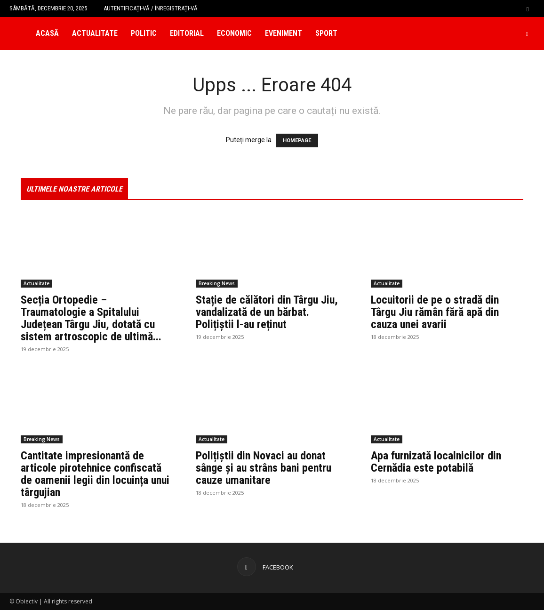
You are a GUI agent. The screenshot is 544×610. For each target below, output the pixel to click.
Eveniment (283, 33)
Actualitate (95, 33)
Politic (144, 33)
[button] (527, 8)
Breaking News (217, 283)
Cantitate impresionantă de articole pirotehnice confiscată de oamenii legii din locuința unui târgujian (95, 474)
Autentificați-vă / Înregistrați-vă (151, 8)
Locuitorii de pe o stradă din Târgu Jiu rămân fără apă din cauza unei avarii (435, 312)
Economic (234, 33)
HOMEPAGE (297, 140)
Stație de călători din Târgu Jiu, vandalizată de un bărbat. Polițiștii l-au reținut (267, 312)
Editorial (187, 33)
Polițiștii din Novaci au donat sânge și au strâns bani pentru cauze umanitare (263, 468)
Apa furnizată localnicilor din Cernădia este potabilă (436, 461)
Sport (326, 33)
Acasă (47, 33)
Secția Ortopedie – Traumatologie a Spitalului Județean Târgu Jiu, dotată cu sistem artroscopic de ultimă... (91, 318)
